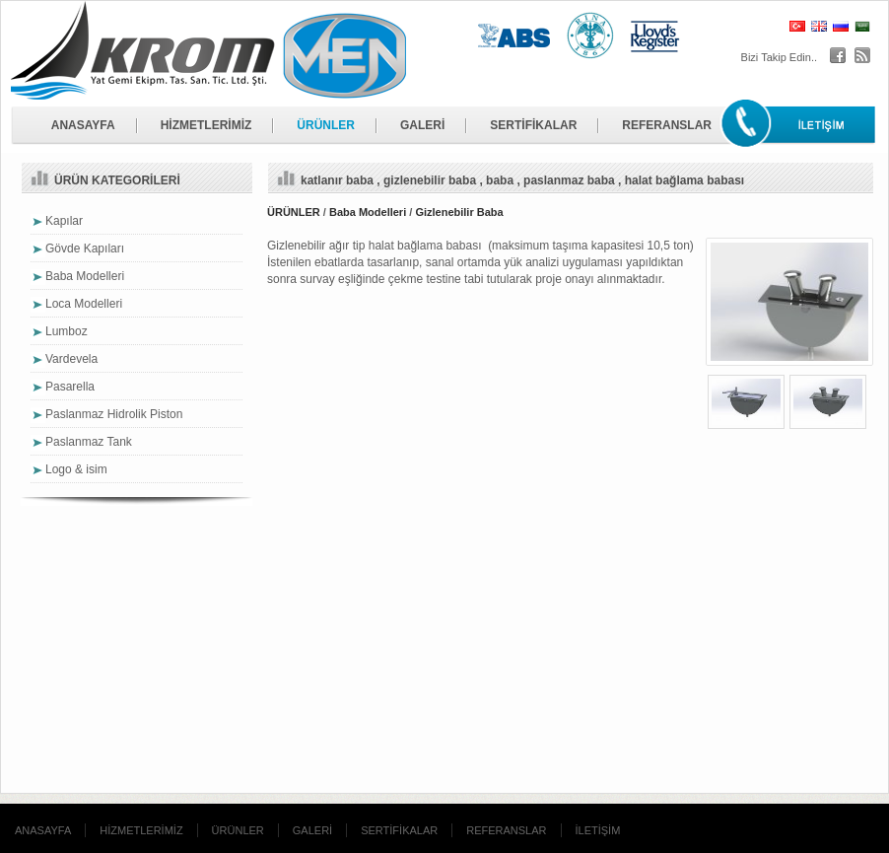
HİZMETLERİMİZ (206, 125)
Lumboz (66, 331)
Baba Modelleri (367, 212)
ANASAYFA (83, 125)
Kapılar (64, 221)
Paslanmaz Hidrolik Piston (113, 414)
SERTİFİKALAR (533, 125)
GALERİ (422, 125)
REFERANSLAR (667, 125)
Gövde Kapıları (84, 248)
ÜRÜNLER (326, 125)
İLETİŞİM (598, 830)
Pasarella (70, 386)
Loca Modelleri (83, 304)
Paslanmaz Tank (88, 442)
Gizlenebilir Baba (459, 212)
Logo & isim (76, 469)
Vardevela (71, 359)
